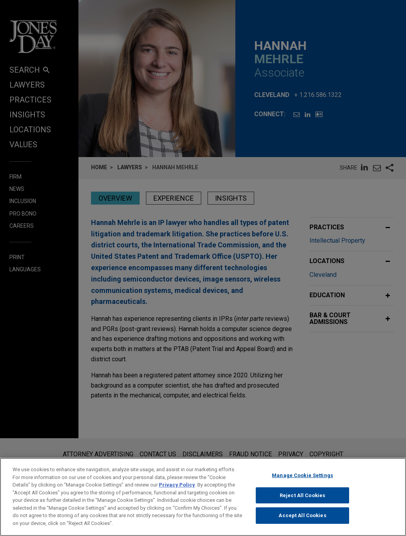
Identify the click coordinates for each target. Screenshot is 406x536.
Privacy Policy (177, 490)
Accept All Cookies (302, 521)
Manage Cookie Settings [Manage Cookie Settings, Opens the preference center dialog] (302, 481)
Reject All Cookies (302, 501)
